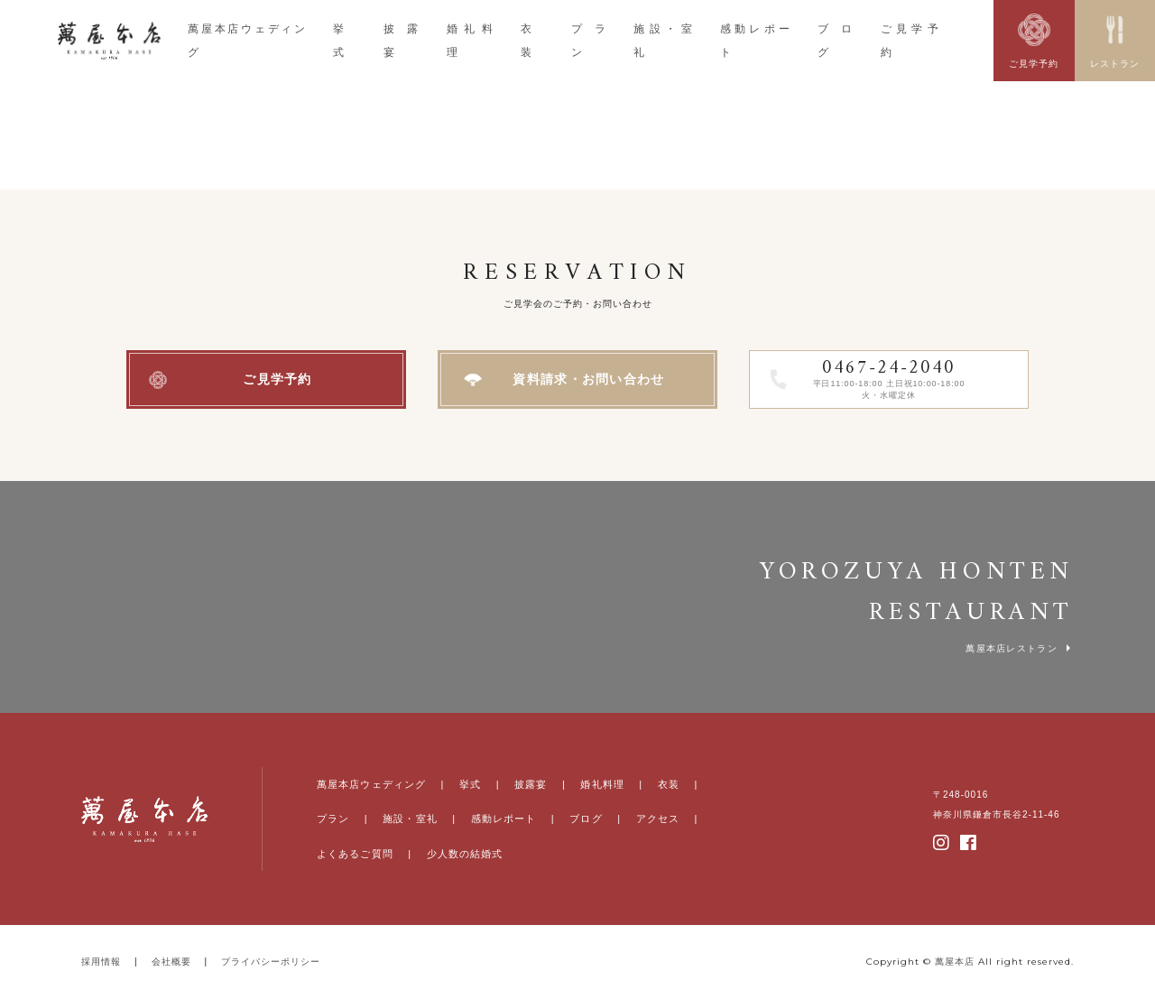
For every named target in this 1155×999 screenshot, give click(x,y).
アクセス (657, 818)
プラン (333, 818)
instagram (942, 843)
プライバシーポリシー (270, 962)
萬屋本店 (955, 961)
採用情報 (101, 962)
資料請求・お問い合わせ (588, 379)
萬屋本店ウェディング (371, 784)
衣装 (668, 784)
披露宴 (530, 784)
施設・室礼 (410, 818)
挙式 (470, 784)
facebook (969, 843)
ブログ (585, 818)
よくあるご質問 (355, 853)
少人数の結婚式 (465, 853)
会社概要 (171, 962)
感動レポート (504, 818)
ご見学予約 (277, 379)
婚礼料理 (602, 784)
